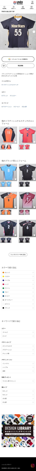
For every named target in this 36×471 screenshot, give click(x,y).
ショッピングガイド (6, 464)
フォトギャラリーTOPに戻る (18, 254)
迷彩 (4, 371)
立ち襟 (25, 106)
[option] (18, 32)
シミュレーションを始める (19, 59)
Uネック (5, 391)
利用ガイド (13, 8)
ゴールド (17, 106)
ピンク (5, 336)
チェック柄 (6, 353)
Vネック (5, 394)
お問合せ (31, 8)
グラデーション (7, 106)
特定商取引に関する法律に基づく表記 (11, 468)
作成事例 (23, 8)
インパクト (6, 363)
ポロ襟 (5, 398)
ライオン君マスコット (9, 381)
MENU (32, 3)
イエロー (13, 95)
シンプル (5, 367)
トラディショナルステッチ (10, 84)
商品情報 (4, 8)
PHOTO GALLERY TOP (8, 12)
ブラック (5, 95)
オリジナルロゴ (7, 346)
